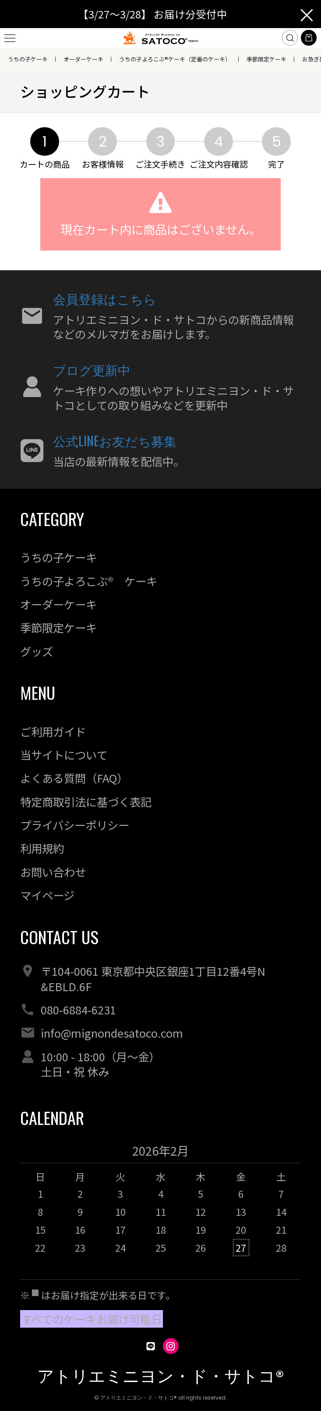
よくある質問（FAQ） (74, 778)
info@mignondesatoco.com (112, 1033)
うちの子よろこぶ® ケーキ (88, 581)
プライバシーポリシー (74, 825)
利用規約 (42, 848)
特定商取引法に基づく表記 (86, 801)
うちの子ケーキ (28, 59)
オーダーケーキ (83, 59)
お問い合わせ (53, 872)
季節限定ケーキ (266, 59)
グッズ (36, 651)
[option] (160, 1204)
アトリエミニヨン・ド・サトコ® (160, 1376)
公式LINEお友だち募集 (114, 440)
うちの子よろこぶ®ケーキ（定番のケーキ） (175, 59)
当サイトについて (63, 755)
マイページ (47, 895)
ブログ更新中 (92, 369)
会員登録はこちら (104, 298)
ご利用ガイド (53, 731)
